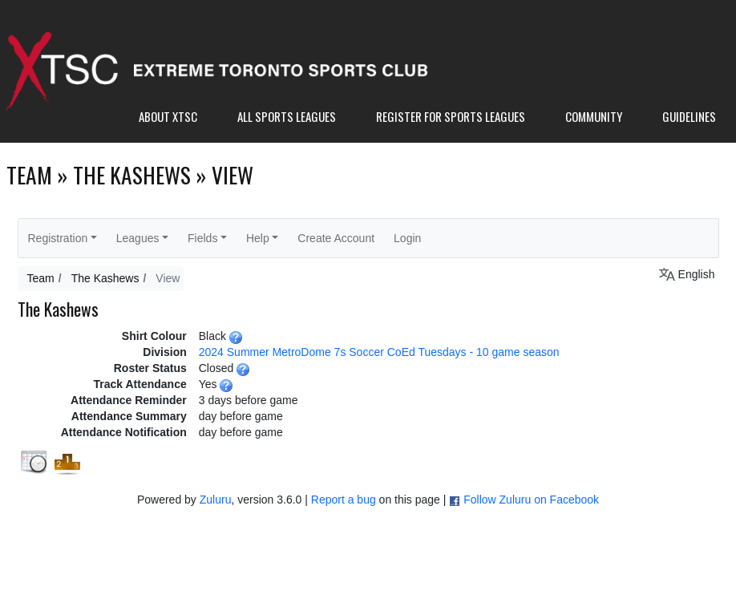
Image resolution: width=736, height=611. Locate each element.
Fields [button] (202, 238)
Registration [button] (58, 238)
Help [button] (257, 238)
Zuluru (216, 499)
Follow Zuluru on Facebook (531, 499)
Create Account (335, 238)
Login (407, 238)
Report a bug (343, 499)
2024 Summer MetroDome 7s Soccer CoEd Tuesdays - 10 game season (379, 352)
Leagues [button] (138, 238)
